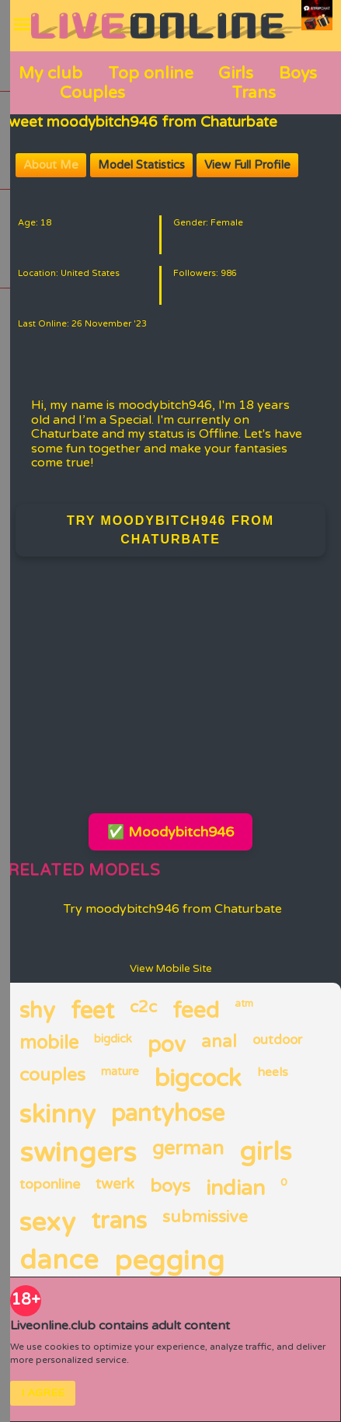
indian (235, 1188)
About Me (50, 165)
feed (195, 1011)
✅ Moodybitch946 (170, 831)
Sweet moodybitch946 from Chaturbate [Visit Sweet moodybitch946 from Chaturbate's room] (138, 122)
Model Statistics (141, 165)
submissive (205, 1217)
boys (170, 1186)
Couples (92, 92)
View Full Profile (247, 165)
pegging (169, 1261)
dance (59, 1261)
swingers (78, 1153)
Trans (253, 92)
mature (120, 1071)
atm (244, 1004)
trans (119, 1221)
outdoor (277, 1040)
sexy (47, 1223)
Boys (298, 73)
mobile (48, 1043)
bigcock (198, 1079)
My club (50, 73)
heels (272, 1072)
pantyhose (167, 1114)
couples (52, 1075)
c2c (143, 1007)
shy (37, 1011)
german (188, 1148)
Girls (235, 73)
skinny (57, 1115)
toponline (49, 1184)
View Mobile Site (171, 969)
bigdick (113, 1039)
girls (265, 1152)
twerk (115, 1184)
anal (219, 1042)
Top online (150, 73)
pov (167, 1044)
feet (92, 1011)
